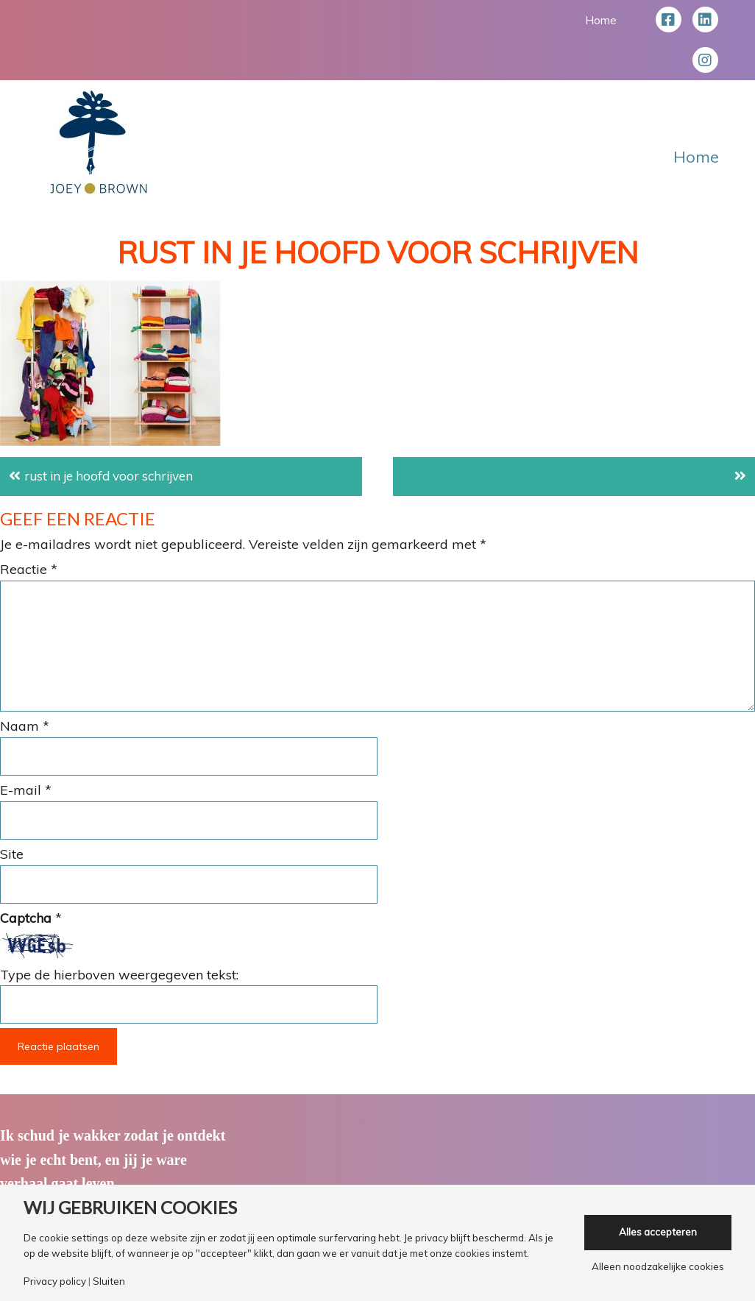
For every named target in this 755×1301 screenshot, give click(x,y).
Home (601, 20)
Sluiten (109, 1281)
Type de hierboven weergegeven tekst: (119, 974)
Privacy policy (55, 1281)
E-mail (26, 789)
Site (12, 854)
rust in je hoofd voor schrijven (114, 475)
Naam (24, 725)
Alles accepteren (658, 1232)
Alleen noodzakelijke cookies (658, 1267)
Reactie (28, 569)
